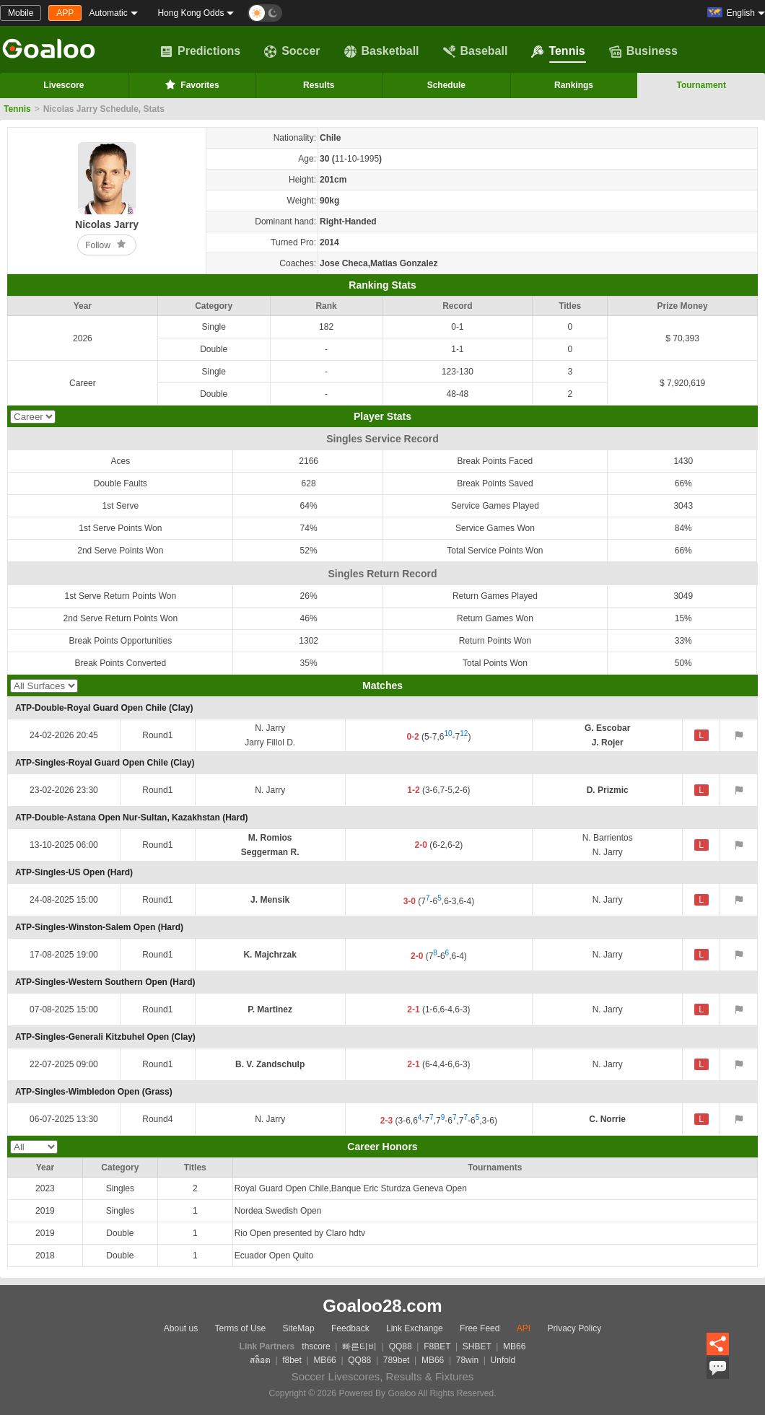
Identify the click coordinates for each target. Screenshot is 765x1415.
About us (181, 1328)
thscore (316, 1346)
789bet (396, 1360)
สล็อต (260, 1360)
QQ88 (400, 1346)
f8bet (292, 1360)
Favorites (191, 84)
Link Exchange (414, 1328)
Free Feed (479, 1328)
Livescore (63, 85)
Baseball (475, 51)
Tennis (558, 51)
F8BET (437, 1346)
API (523, 1328)
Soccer (292, 51)
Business (643, 51)
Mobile (20, 13)
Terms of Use (240, 1328)
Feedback (350, 1328)
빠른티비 (359, 1346)
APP (65, 13)
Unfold (503, 1360)
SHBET (477, 1346)
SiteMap (299, 1328)
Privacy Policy (574, 1328)
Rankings (573, 85)
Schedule (446, 85)
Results (318, 85)
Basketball (381, 51)
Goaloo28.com (382, 1305)
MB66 (514, 1346)
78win (467, 1360)
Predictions (200, 51)
